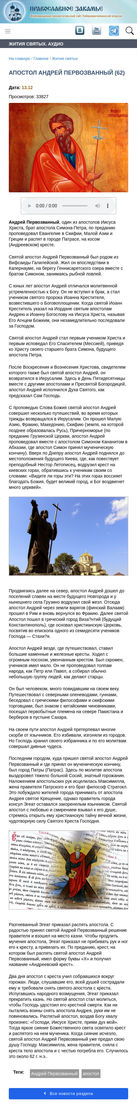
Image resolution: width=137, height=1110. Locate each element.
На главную (19, 58)
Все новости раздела (68, 1093)
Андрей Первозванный (54, 1073)
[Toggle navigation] (7, 31)
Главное (41, 58)
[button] (129, 31)
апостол (91, 1073)
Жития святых (65, 58)
